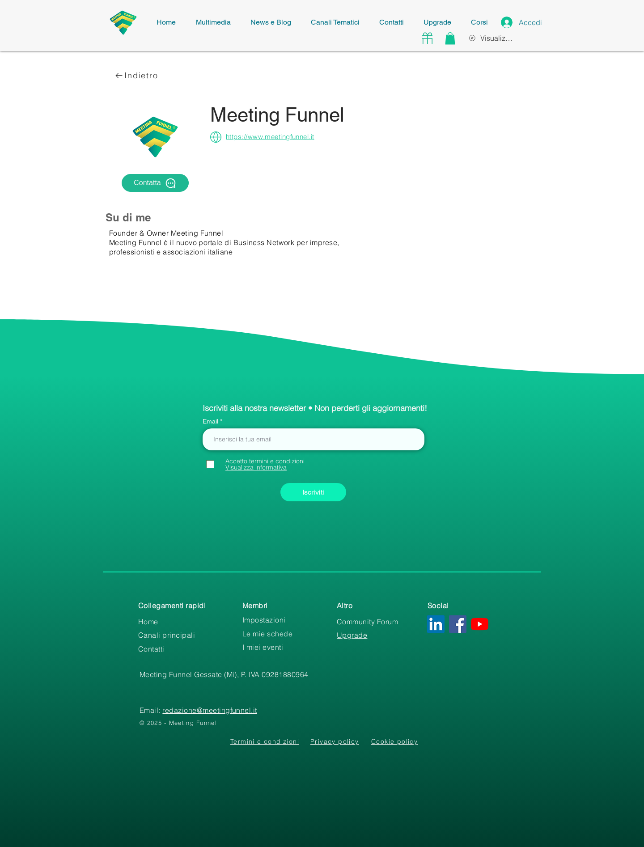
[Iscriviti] (313, 492)
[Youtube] (479, 624)
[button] (450, 38)
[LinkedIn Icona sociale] (436, 624)
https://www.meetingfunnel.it (270, 136)
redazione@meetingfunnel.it (209, 710)
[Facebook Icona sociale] (457, 624)
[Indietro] (137, 75)
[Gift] (427, 38)
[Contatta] (155, 183)
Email (211, 421)
